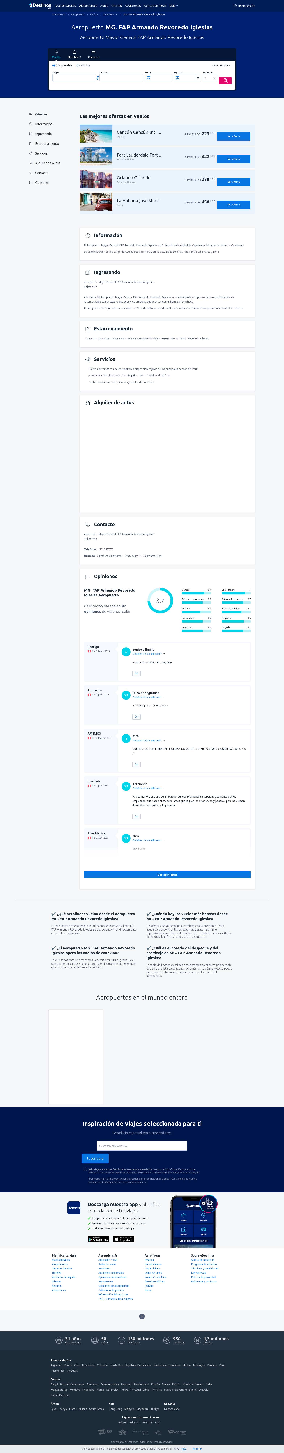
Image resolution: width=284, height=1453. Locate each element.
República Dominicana (138, 1365)
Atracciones (133, 6)
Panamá (212, 1365)
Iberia (148, 1290)
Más (172, 6)
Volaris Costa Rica (155, 1277)
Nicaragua (199, 1365)
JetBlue (149, 1285)
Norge (100, 1389)
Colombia (102, 1365)
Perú (222, 1365)
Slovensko (181, 1389)
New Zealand (172, 1409)
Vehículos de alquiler (64, 1277)
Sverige (168, 1389)
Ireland (199, 1384)
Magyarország (59, 1389)
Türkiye (155, 1409)
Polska (124, 1389)
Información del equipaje (113, 1294)
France (166, 1384)
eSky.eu (122, 1422)
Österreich (112, 1389)
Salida (148, 72)
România (157, 1389)
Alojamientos (88, 6)
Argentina (56, 1365)
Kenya (63, 1409)
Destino (103, 72)
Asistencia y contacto (204, 1281)
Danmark (126, 1384)
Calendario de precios (111, 1290)
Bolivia (68, 1365)
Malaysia (129, 1409)
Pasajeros (208, 72)
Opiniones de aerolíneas (112, 1277)
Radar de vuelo (107, 1264)
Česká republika (110, 1384)
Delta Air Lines (153, 1272)
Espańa (155, 1384)
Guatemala (160, 1365)
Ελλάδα (176, 1384)
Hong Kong (115, 1409)
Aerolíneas (104, 1268)
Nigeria (83, 1409)
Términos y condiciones (205, 1268)
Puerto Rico (58, 1370)
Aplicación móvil (155, 6)
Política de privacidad (203, 1277)
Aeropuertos (105, 1281)
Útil (136, 673)
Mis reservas (198, 1272)
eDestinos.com (151, 1422)
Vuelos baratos (65, 6)
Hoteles (56, 1272)
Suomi (193, 1389)
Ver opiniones (167, 875)
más (184, 1448)
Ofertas (116, 6)
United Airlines (153, 1264)
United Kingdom (60, 1395)
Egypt (54, 1409)
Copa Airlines (152, 1268)
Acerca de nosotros (202, 1259)
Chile (77, 1365)
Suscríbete (95, 1158)
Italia (209, 1384)
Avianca (149, 1259)
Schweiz (203, 1389)
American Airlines (155, 1281)
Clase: (215, 65)
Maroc (73, 1409)
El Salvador (88, 1365)
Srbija (146, 1389)
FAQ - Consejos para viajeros (115, 1298)
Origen (56, 72)
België (54, 1384)
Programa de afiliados (204, 1264)
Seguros (57, 1285)
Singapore (143, 1409)
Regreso (178, 72)
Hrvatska (188, 1384)
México (186, 1365)
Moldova (75, 1389)
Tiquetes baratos (62, 1268)
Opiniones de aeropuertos (113, 1285)
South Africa (96, 1409)
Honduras (174, 1365)
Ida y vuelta (64, 65)
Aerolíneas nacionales (111, 1272)
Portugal (136, 1389)
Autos (104, 6)
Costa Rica (116, 1365)
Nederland (88, 1389)
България (92, 1384)
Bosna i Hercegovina (72, 1384)
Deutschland (141, 1384)
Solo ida (85, 65)
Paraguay (72, 1370)
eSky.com (134, 1422)
